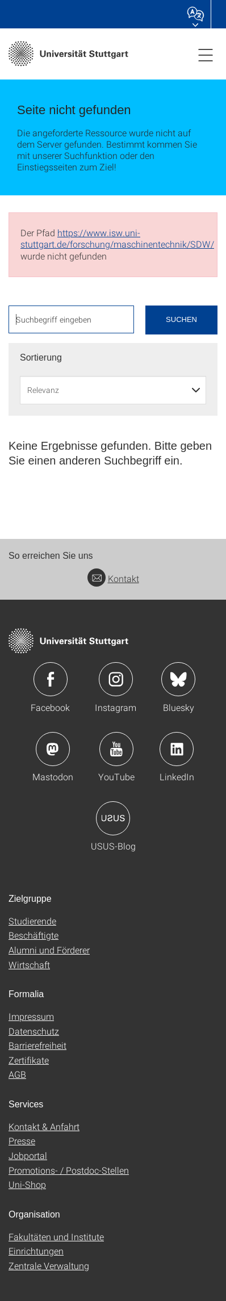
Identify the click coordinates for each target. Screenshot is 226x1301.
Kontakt (113, 578)
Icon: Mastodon (53, 749)
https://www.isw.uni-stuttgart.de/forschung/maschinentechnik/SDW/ (117, 238)
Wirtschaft (29, 964)
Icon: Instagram (116, 679)
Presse (22, 1141)
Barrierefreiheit (37, 1045)
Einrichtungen (36, 1251)
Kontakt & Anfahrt (44, 1126)
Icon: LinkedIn (177, 749)
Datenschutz (34, 1031)
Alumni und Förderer (49, 950)
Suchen (181, 319)
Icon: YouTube (116, 749)
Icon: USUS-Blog (113, 818)
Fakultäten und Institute (56, 1237)
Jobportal (28, 1155)
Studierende (32, 921)
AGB (17, 1074)
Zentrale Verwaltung (49, 1265)
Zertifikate (29, 1060)
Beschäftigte (33, 935)
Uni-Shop (27, 1184)
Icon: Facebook (51, 679)
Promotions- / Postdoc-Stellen (69, 1170)
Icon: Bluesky (178, 679)
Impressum (31, 1016)
